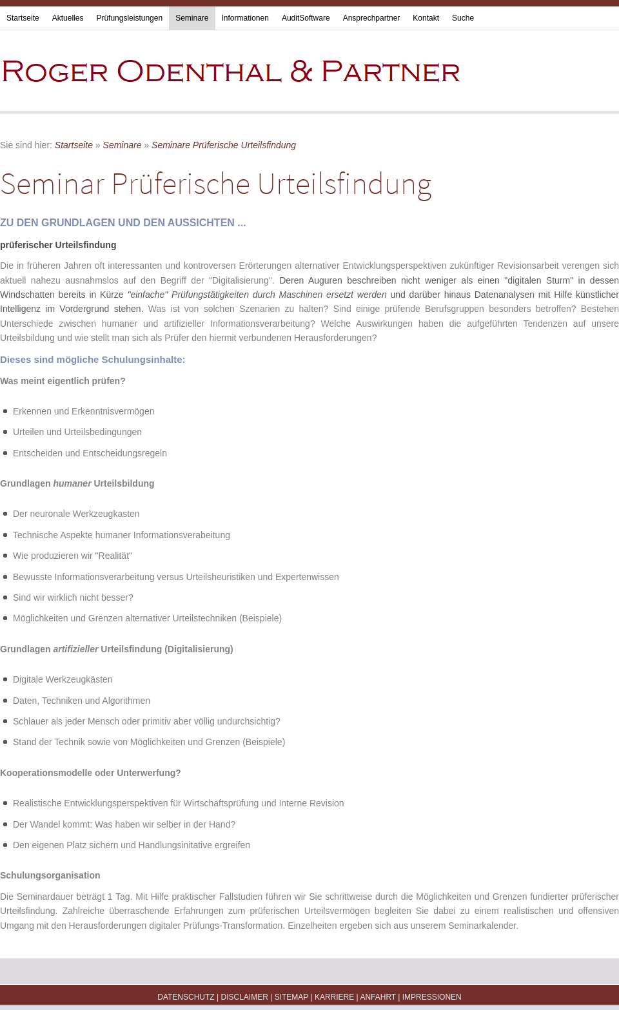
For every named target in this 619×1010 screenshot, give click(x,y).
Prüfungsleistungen (129, 18)
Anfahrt (378, 997)
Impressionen (432, 997)
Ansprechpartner (371, 18)
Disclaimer (244, 997)
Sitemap (291, 997)
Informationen (245, 18)
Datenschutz (185, 997)
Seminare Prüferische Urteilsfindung (224, 145)
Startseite (22, 18)
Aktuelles (68, 18)
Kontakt (426, 18)
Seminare (191, 18)
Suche (463, 18)
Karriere (334, 997)
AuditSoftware (306, 18)
